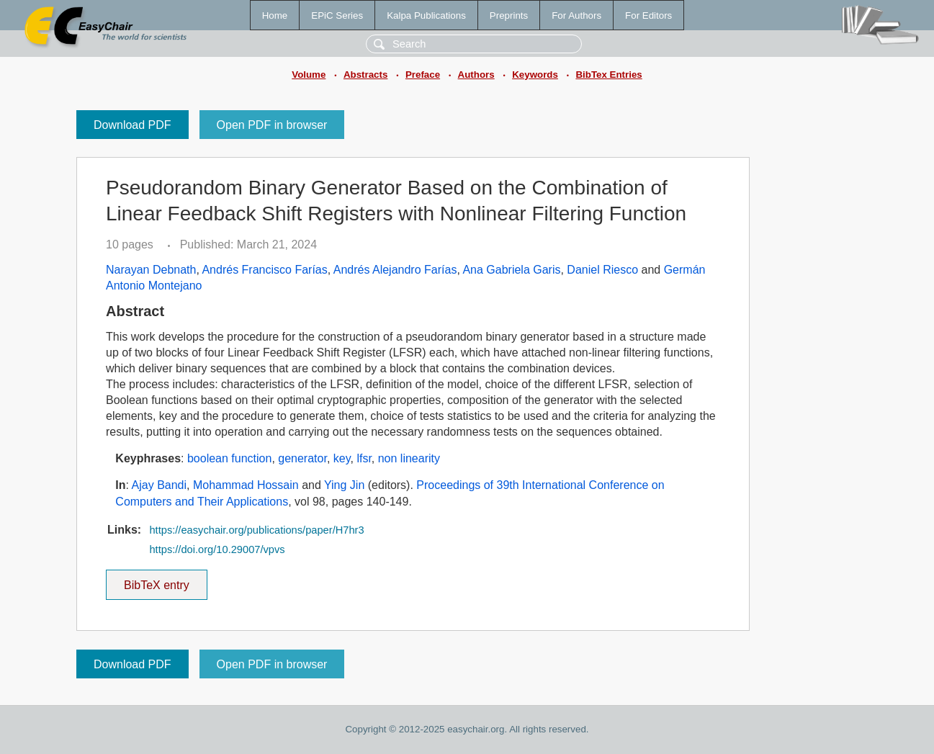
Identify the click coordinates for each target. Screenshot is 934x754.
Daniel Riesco (602, 270)
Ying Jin (344, 485)
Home (275, 15)
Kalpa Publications (426, 15)
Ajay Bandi (159, 485)
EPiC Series (337, 15)
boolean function (229, 458)
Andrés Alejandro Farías (395, 270)
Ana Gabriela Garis (511, 270)
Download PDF (132, 125)
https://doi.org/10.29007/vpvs (216, 549)
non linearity (409, 458)
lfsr (363, 458)
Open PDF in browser (272, 125)
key (342, 458)
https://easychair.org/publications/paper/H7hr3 (256, 530)
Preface (422, 74)
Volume (308, 74)
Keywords (535, 74)
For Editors (648, 15)
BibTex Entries (608, 74)
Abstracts (365, 74)
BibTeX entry (156, 580)
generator (302, 458)
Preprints (509, 15)
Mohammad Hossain (246, 485)
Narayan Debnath (151, 270)
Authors (476, 74)
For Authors (576, 15)
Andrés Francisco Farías (264, 270)
